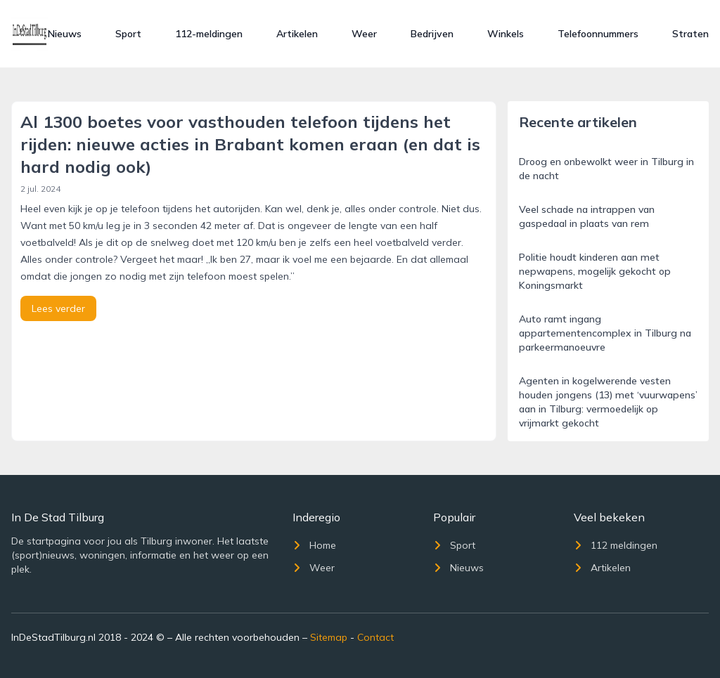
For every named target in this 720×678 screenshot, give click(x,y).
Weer (364, 33)
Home (314, 545)
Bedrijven (432, 33)
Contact (375, 637)
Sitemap (328, 637)
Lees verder (58, 308)
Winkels (505, 33)
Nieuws (65, 33)
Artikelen (297, 33)
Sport (128, 33)
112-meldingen (209, 33)
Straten (690, 33)
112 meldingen (615, 545)
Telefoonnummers (598, 33)
